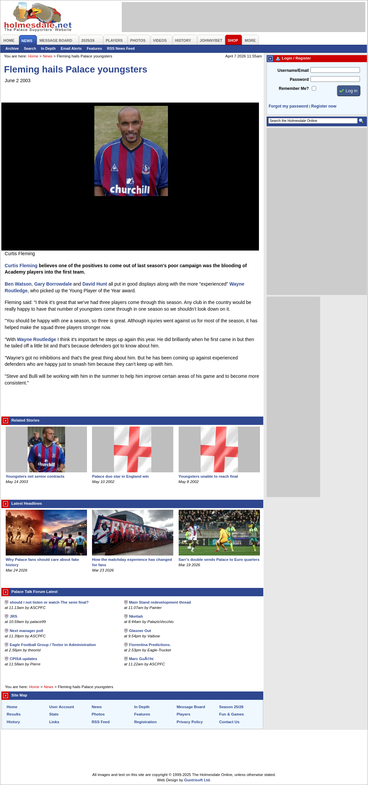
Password (299, 79)
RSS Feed (101, 722)
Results (14, 714)
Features (94, 48)
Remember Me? (294, 88)
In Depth (48, 48)
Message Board (191, 707)
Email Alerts (71, 48)
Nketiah (136, 616)
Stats (54, 714)
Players (183, 714)
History (13, 722)
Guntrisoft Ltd (197, 780)
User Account (61, 707)
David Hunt (94, 284)
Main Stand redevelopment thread (160, 602)
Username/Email (293, 70)
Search (30, 48)
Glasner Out (140, 631)
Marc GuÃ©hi (141, 659)
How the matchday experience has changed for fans (132, 559)
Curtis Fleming (21, 265)
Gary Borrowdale (53, 284)
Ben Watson (18, 284)
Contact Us (229, 722)
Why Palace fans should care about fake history (46, 559)
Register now (323, 106)
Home (33, 56)
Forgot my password (288, 106)
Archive (12, 48)
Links (54, 722)
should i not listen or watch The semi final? (49, 602)
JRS (13, 616)
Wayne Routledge (36, 339)
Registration (145, 722)
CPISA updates (23, 659)
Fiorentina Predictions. (150, 645)
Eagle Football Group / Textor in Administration (53, 645)
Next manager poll (26, 631)
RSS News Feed (121, 48)
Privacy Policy (190, 722)
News (48, 56)
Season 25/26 (231, 707)
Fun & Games (231, 714)
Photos (98, 714)
